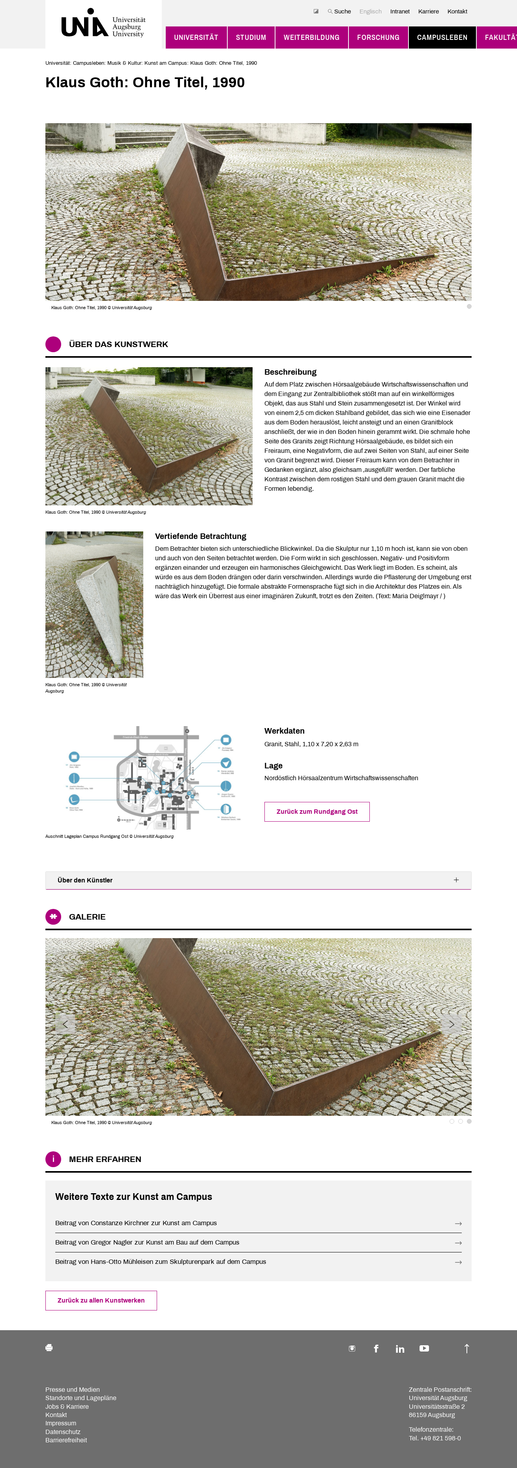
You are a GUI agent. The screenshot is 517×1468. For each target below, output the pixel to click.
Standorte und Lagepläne (80, 1398)
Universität (196, 37)
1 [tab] (469, 306)
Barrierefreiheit (66, 1440)
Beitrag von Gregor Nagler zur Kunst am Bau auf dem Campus (147, 1242)
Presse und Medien (72, 1389)
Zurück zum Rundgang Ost (317, 811)
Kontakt (457, 11)
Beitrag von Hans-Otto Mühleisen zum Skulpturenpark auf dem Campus (160, 1261)
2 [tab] (460, 1121)
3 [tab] (469, 1121)
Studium (251, 37)
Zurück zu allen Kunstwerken (101, 1300)
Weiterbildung (312, 37)
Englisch (371, 11)
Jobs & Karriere (67, 1406)
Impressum (60, 1423)
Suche (339, 11)
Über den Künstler (258, 880)
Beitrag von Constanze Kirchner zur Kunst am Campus (136, 1223)
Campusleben (442, 37)
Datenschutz (63, 1432)
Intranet (400, 11)
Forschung (378, 37)
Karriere (428, 11)
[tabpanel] (258, 217)
